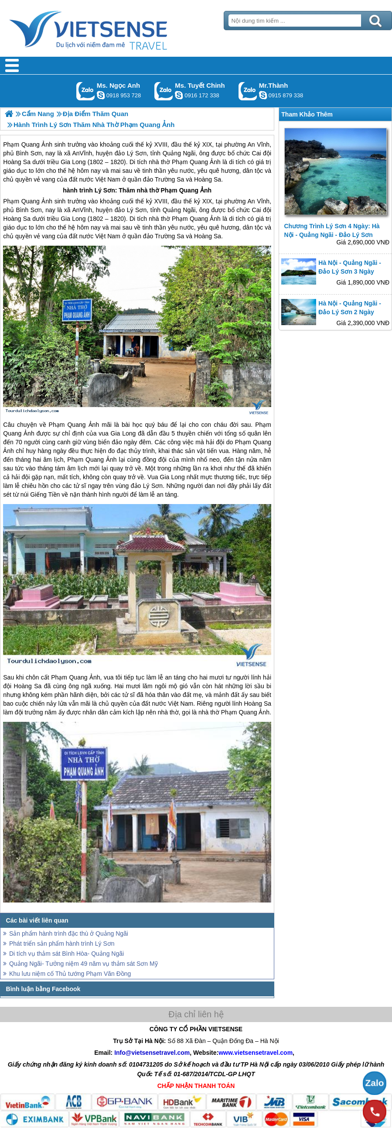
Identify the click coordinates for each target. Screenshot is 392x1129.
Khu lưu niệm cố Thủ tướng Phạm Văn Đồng (70, 973)
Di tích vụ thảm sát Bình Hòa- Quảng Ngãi (66, 953)
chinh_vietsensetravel (178, 95)
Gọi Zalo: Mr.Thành (248, 91)
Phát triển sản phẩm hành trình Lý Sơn (62, 943)
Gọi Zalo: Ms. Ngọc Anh (85, 91)
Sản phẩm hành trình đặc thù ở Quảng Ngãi (68, 933)
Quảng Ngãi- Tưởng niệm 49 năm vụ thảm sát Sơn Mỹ (83, 963)
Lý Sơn (105, 190)
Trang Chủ (110, 28)
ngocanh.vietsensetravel (100, 95)
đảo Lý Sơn (131, 209)
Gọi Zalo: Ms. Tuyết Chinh (164, 91)
